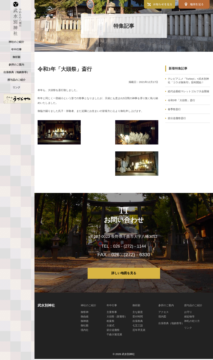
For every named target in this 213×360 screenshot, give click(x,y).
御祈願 (136, 306)
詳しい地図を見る (124, 274)
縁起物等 (189, 317)
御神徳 (84, 322)
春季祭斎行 (174, 109)
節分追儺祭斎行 (177, 118)
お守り (188, 313)
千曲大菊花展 (114, 335)
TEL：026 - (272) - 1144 (124, 246)
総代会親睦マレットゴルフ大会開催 (188, 91)
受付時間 (137, 317)
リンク (188, 328)
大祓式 (110, 326)
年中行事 (112, 306)
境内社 (84, 330)
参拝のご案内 (166, 306)
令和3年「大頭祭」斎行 (181, 100)
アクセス (163, 313)
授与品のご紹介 (193, 306)
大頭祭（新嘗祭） (117, 317)
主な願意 (137, 313)
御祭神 (84, 313)
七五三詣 (137, 326)
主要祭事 (112, 313)
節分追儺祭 (113, 330)
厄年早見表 (138, 330)
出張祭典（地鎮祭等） (171, 324)
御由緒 (84, 317)
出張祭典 (137, 322)
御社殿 (84, 326)
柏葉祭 (110, 322)
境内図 (162, 317)
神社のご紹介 (88, 306)
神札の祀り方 (192, 322)
